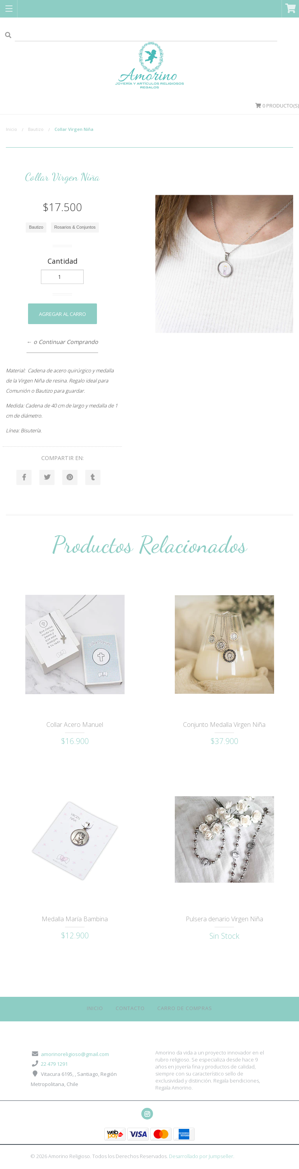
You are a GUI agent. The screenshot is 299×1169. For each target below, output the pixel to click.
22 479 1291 (54, 1064)
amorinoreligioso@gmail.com (75, 1054)
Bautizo (36, 129)
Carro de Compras (184, 1008)
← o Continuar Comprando (62, 342)
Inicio (11, 129)
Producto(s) (277, 105)
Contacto (130, 1008)
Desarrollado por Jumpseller (201, 1156)
